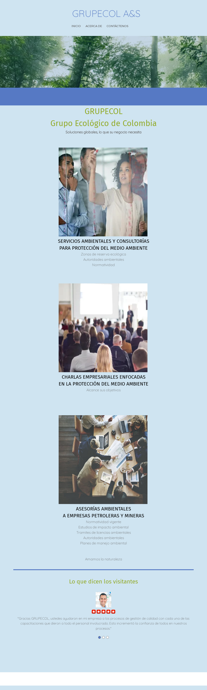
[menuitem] (76, 26)
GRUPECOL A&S (106, 13)
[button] (103, 608)
